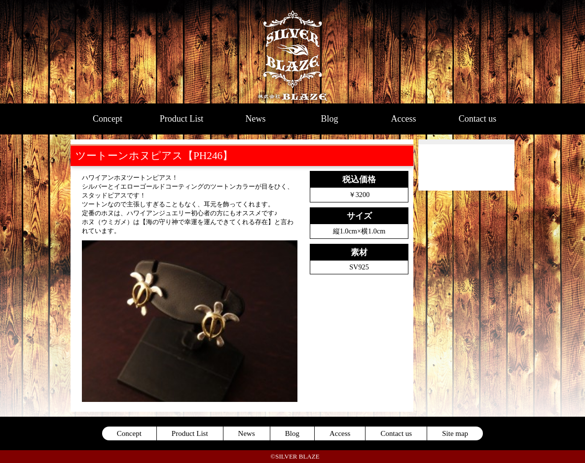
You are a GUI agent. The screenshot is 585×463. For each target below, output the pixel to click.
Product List (182, 119)
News (256, 119)
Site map (455, 433)
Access (403, 119)
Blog (329, 119)
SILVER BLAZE (292, 51)
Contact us (478, 119)
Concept (107, 119)
